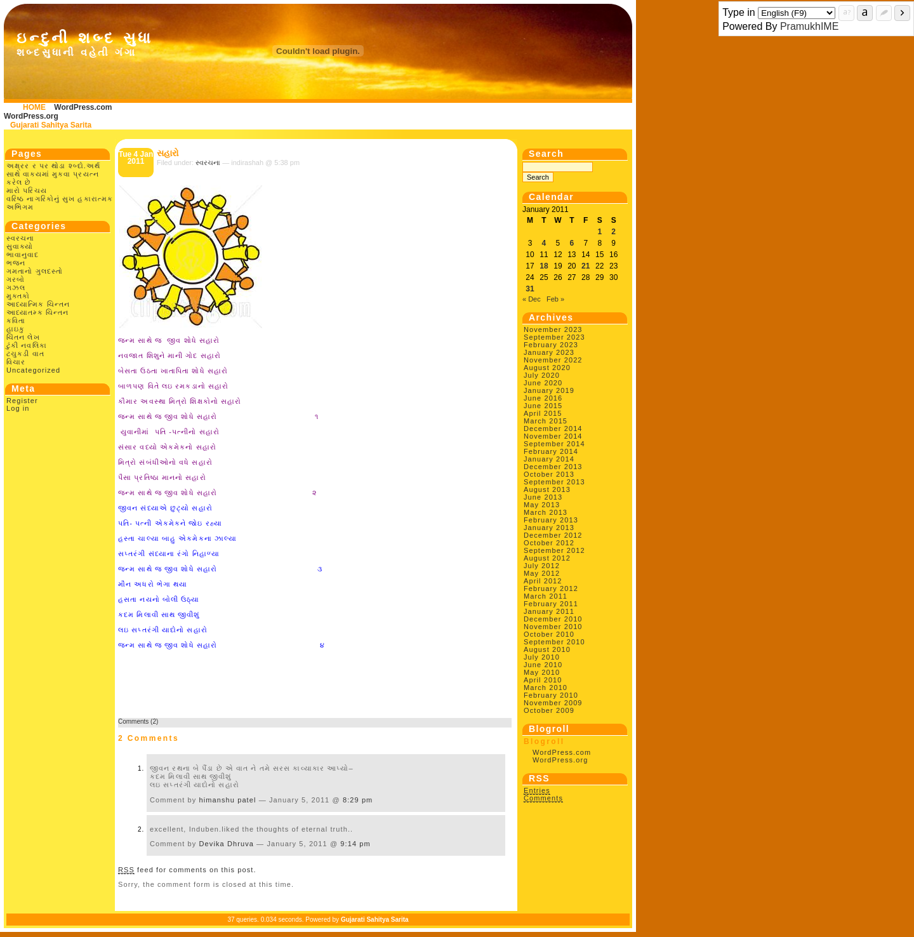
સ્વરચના (20, 238)
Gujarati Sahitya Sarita (50, 125)
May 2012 (542, 573)
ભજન (15, 263)
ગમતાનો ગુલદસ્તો (34, 271)
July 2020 (542, 375)
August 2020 (547, 367)
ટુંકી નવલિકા (26, 345)
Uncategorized (33, 370)
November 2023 (553, 329)
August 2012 (547, 558)
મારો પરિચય (26, 190)
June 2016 (543, 398)
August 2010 (547, 649)
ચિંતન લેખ (23, 337)
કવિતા (15, 320)
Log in (18, 408)
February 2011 (551, 604)
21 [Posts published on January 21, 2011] (585, 266)
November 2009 (553, 703)
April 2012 (543, 581)
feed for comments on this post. (187, 870)
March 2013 (545, 512)
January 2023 (549, 352)
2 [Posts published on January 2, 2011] (613, 231)
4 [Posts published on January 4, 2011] (544, 243)
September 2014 (554, 444)
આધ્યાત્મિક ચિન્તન (38, 304)
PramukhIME (809, 26)
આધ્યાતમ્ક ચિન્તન (37, 312)
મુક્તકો (18, 296)
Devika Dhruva (226, 843)
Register (22, 400)
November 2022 (553, 360)
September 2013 (554, 482)
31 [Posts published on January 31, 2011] (530, 288)
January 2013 (549, 527)
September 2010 (554, 642)
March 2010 (545, 687)
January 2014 (549, 459)
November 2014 (553, 436)
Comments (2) (138, 721)
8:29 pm (358, 800)
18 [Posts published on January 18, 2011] (544, 266)
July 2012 (542, 565)
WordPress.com (83, 107)
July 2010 (542, 657)
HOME (34, 107)
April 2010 (543, 680)
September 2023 (554, 337)
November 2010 (553, 626)
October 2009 (549, 710)
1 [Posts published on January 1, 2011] (599, 231)
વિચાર (15, 362)
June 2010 (543, 664)
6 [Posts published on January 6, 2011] (571, 243)
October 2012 (549, 543)
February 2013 (551, 520)
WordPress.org (31, 116)
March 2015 (545, 421)
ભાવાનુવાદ (22, 254)
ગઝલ (15, 287)
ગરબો (15, 279)
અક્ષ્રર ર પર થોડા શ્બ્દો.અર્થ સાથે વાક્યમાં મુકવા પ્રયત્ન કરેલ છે (53, 174)
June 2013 (543, 497)
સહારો (168, 153)
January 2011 (549, 611)
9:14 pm (355, 843)
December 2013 (553, 466)
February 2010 (551, 695)
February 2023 (551, 345)
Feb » (555, 299)
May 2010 (542, 672)
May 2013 (542, 504)
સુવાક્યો (19, 246)
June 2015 (543, 405)
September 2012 (554, 550)
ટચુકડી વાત (25, 353)
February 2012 (551, 588)
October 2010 (549, 634)
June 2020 (543, 383)
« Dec (531, 299)
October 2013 (549, 474)
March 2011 (545, 596)
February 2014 (551, 451)
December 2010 (553, 619)
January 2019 (549, 390)
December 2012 (553, 535)
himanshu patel (227, 800)
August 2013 (547, 489)
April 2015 (543, 413)
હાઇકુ (15, 329)
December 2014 (553, 428)
